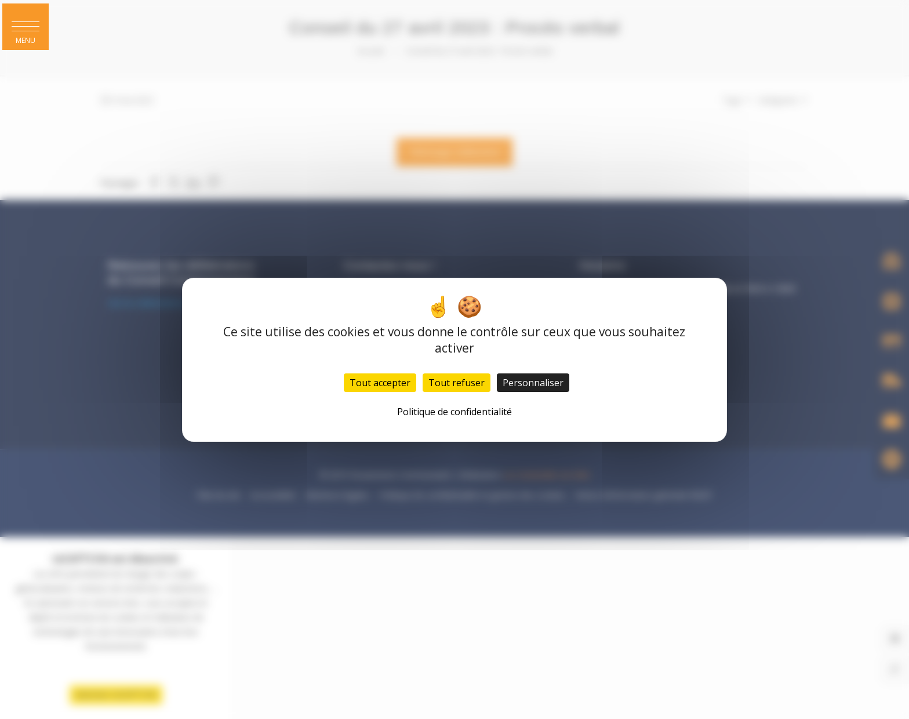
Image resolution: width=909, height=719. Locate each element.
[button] (25, 26)
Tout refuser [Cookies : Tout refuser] (456, 382)
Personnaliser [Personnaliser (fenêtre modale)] (533, 382)
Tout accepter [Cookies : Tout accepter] (380, 382)
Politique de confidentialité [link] (454, 411)
